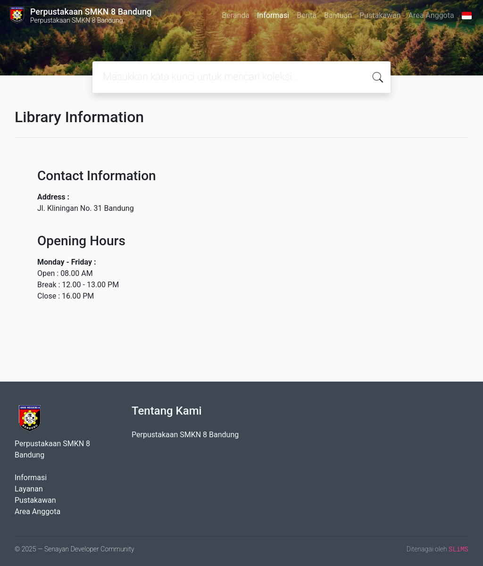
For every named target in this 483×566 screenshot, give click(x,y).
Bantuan (338, 15)
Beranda (236, 15)
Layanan (29, 488)
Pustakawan (379, 15)
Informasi (273, 15)
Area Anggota (431, 15)
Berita (306, 15)
